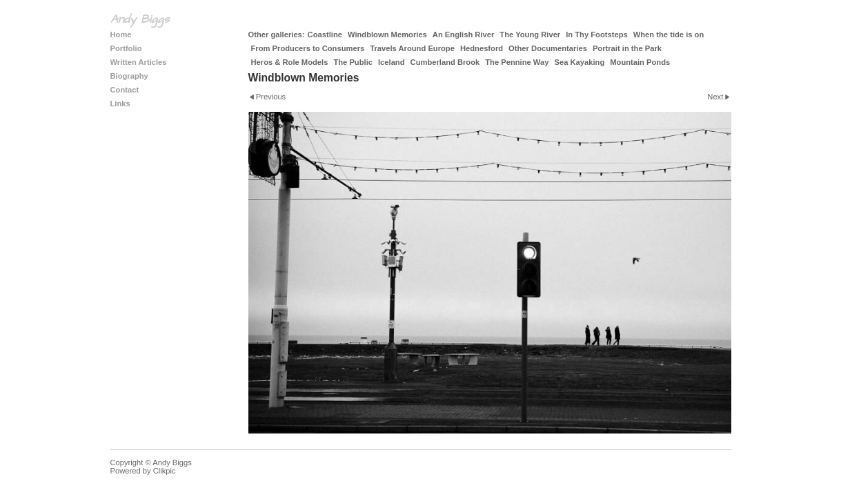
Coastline (325, 34)
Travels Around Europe (412, 48)
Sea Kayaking (579, 62)
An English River (464, 34)
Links (120, 103)
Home (121, 34)
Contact (124, 90)
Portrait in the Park (627, 48)
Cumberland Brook (445, 62)
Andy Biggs (139, 19)
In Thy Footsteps (597, 34)
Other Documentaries (547, 48)
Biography (129, 76)
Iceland (391, 62)
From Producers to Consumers (308, 48)
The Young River (529, 34)
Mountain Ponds (640, 62)
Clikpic (164, 471)
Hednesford (481, 48)
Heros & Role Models (289, 62)
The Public (353, 62)
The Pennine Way (516, 62)
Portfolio (126, 48)
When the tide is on (668, 34)
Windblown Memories (387, 34)
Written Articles (138, 62)
